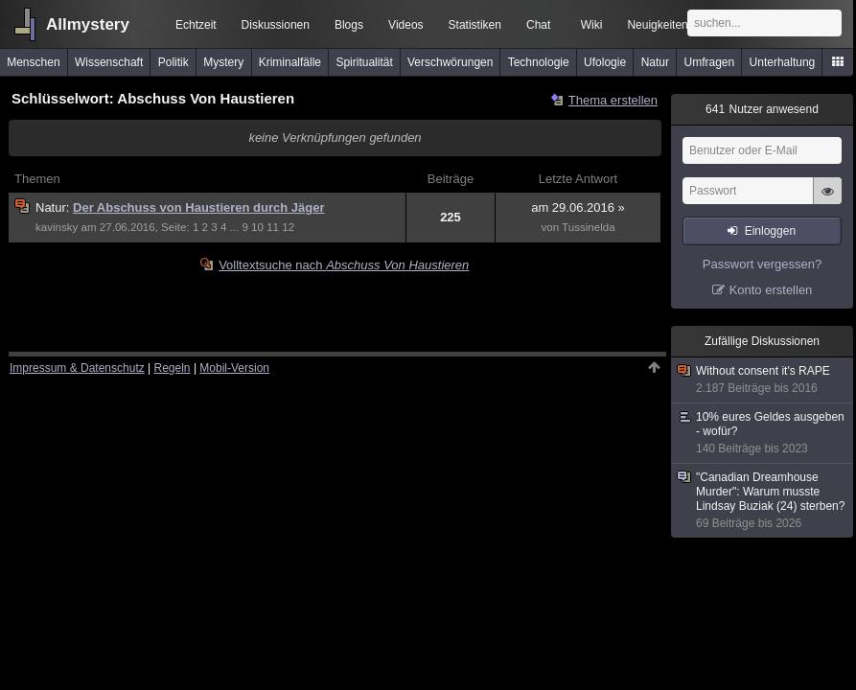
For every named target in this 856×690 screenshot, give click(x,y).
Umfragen (709, 62)
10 (257, 227)
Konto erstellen (771, 290)
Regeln (172, 368)
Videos (405, 25)
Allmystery (87, 24)
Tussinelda (588, 227)
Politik (173, 62)
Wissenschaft (109, 62)
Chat (538, 25)
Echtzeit (196, 25)
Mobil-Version (234, 368)
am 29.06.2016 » (578, 207)
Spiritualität (363, 62)
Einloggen (770, 231)
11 (272, 227)
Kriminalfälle (290, 62)
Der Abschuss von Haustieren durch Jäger (199, 207)
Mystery (223, 62)
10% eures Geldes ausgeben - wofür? (763, 433)
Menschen (33, 62)
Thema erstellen (613, 100)
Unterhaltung (783, 62)
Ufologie (605, 62)
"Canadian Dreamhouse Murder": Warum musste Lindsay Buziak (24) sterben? (763, 501)
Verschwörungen (450, 62)
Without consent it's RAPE (763, 380)
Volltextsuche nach (344, 265)
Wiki (592, 25)
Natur (655, 62)
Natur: (54, 207)
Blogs (349, 25)
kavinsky (56, 227)
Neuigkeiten (657, 25)
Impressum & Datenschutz (77, 368)
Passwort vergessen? (762, 264)
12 (288, 227)
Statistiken (475, 25)
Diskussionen (276, 25)
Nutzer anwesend (762, 109)
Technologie (538, 62)
